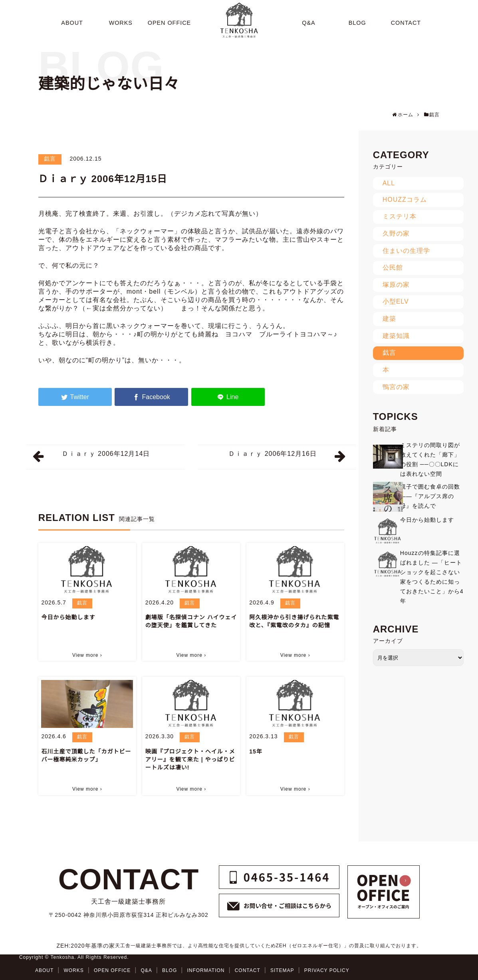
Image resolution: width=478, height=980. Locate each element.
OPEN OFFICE (112, 970)
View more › (87, 655)
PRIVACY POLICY (326, 970)
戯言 (50, 158)
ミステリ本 (400, 216)
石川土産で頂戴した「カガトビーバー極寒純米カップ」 (86, 755)
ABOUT (44, 970)
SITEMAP (282, 970)
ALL (389, 183)
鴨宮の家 (396, 387)
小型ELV (396, 301)
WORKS (73, 970)
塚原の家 (396, 284)
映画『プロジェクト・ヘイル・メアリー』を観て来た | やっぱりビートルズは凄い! (190, 759)
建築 (389, 318)
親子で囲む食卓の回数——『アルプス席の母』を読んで (430, 496)
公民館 (393, 267)
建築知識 (396, 335)
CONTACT (247, 970)
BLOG (169, 970)
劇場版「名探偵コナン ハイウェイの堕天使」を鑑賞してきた (191, 621)
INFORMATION (205, 970)
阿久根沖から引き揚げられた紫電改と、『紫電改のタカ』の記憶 (294, 621)
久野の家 (396, 233)
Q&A (146, 970)
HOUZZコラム (405, 199)
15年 (255, 751)
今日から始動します (68, 617)
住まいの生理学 (406, 250)
